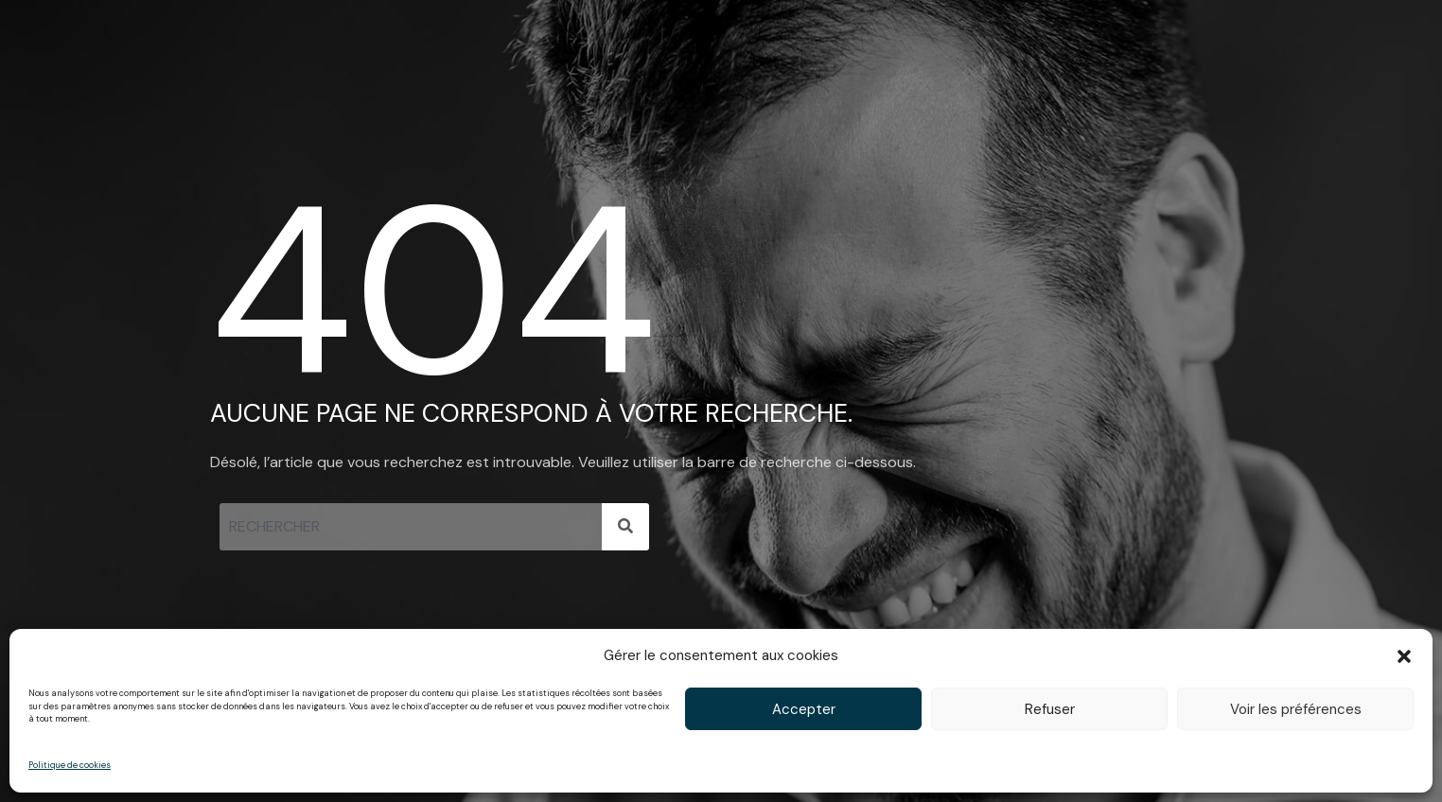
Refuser (1050, 709)
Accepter (803, 709)
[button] (1404, 656)
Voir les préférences (1296, 709)
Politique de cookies (69, 765)
